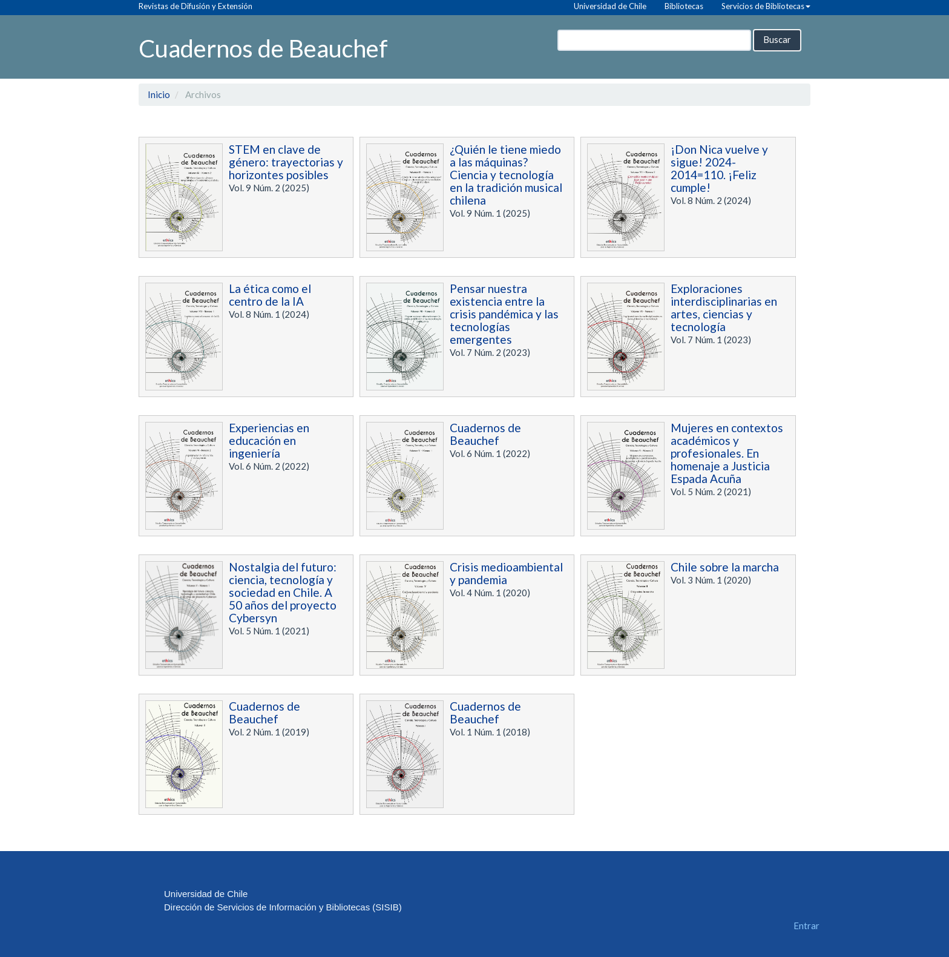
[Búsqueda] (654, 40)
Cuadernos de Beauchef (263, 47)
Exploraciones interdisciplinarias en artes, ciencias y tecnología (724, 307)
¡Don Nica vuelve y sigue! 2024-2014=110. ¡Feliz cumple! (719, 168)
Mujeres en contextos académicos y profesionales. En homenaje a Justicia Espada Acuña (727, 453)
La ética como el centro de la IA (270, 294)
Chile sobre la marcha (725, 567)
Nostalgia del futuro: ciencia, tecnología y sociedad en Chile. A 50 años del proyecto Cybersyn (283, 592)
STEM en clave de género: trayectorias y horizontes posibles (286, 162)
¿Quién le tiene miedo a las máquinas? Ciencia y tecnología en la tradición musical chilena (506, 174)
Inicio (159, 94)
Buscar (777, 39)
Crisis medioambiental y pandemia (506, 573)
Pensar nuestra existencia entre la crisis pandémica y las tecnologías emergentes (504, 313)
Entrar (806, 925)
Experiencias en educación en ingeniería (269, 440)
